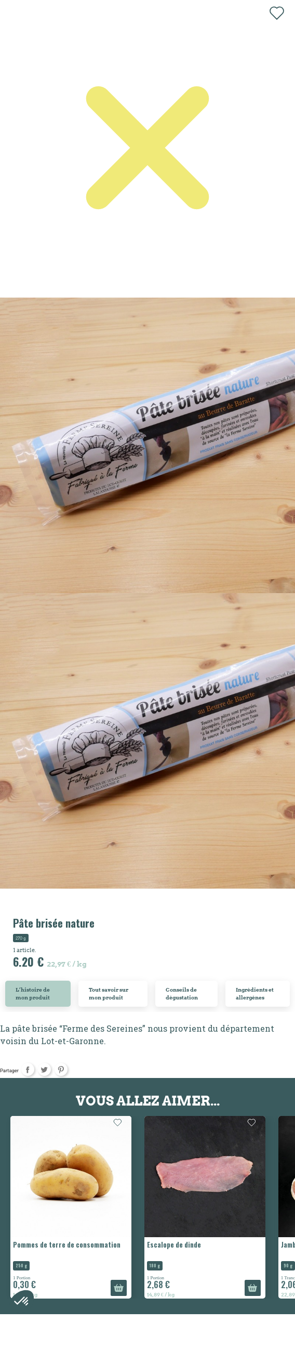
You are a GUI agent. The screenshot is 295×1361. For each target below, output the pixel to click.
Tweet (44, 1069)
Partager (27, 1069)
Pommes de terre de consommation (66, 1244)
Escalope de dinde (174, 1244)
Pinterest (61, 1069)
